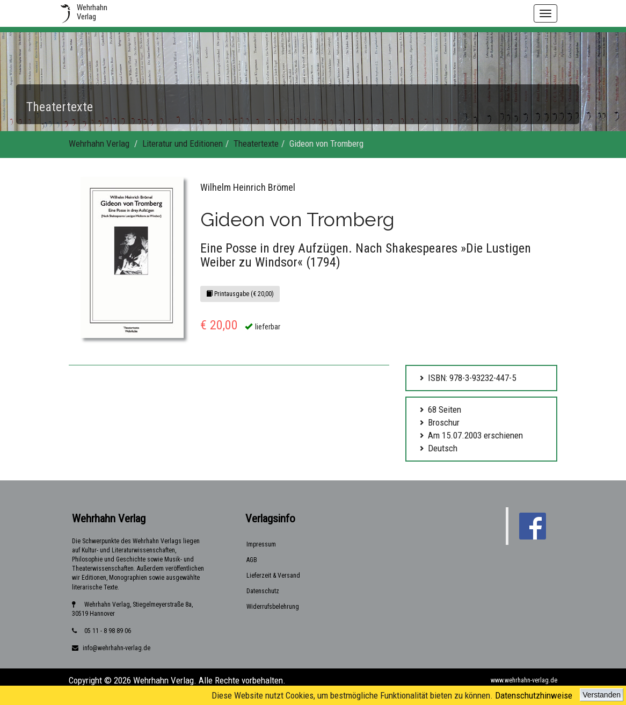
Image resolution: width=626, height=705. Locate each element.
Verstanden (602, 694)
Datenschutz (262, 591)
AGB (251, 560)
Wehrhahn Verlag (99, 143)
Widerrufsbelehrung (272, 606)
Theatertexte (256, 143)
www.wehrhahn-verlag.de (524, 680)
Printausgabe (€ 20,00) (240, 294)
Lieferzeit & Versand (273, 575)
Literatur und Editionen (182, 143)
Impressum (261, 544)
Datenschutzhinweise (533, 695)
